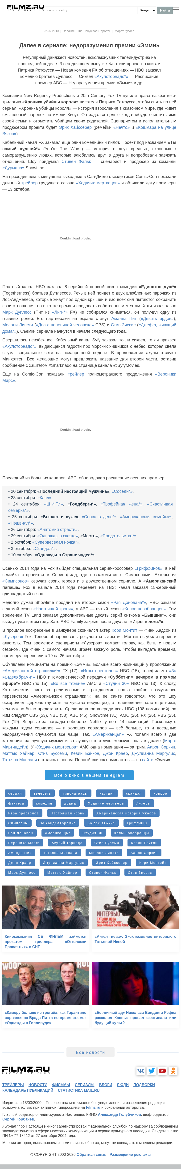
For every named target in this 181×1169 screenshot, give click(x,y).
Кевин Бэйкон (85, 753)
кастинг (107, 793)
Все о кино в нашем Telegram (89, 775)
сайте (147, 759)
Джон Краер (115, 753)
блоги (105, 1085)
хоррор (160, 793)
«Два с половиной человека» (65, 325)
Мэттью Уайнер (18, 753)
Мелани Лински (17, 325)
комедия (44, 803)
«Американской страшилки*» (31, 670)
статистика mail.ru (79, 1090)
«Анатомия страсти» (57, 529)
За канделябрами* (58, 823)
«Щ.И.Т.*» (53, 504)
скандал (134, 793)
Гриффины (137, 823)
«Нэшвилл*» (20, 523)
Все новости (90, 1052)
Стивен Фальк (76, 161)
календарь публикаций (27, 1090)
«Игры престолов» (99, 670)
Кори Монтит (124, 630)
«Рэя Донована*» (128, 602)
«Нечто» (121, 127)
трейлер (29, 183)
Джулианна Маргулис (153, 753)
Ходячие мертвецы (106, 803)
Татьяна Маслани (19, 759)
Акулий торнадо (67, 843)
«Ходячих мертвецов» (98, 183)
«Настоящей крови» (53, 609)
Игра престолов (23, 813)
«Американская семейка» (146, 516)
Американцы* (58, 833)
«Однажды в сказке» (57, 536)
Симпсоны (18, 823)
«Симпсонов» (15, 581)
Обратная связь (92, 1155)
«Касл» (44, 497)
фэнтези (16, 803)
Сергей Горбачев (18, 1119)
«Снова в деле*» (99, 516)
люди (123, 1085)
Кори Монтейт (152, 863)
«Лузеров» (12, 636)
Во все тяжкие (101, 823)
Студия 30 (92, 833)
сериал (15, 793)
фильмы (61, 1085)
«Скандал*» (44, 548)
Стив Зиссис (123, 325)
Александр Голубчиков (119, 1114)
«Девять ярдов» (157, 318)
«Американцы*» (108, 734)
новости (38, 1085)
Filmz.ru (93, 1107)
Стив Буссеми (52, 753)
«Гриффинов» (148, 568)
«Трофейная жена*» (122, 504)
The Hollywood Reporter (93, 31)
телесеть (42, 793)
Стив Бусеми (107, 843)
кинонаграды (75, 793)
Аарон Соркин (161, 747)
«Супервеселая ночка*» (55, 542)
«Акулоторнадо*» (111, 76)
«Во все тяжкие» (68, 683)
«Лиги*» (60, 312)
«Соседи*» (122, 491)
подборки (144, 1085)
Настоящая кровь (68, 813)
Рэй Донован (20, 833)
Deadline (69, 31)
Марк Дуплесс (17, 312)
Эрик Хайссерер (75, 127)
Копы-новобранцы (131, 833)
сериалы (84, 1085)
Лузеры (143, 803)
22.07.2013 (51, 31)
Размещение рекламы (130, 1155)
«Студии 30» (116, 683)
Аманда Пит (123, 318)
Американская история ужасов (126, 813)
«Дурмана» (13, 168)
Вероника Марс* (24, 843)
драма (70, 803)
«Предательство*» (118, 536)
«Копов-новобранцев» (144, 609)
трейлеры (13, 1085)
